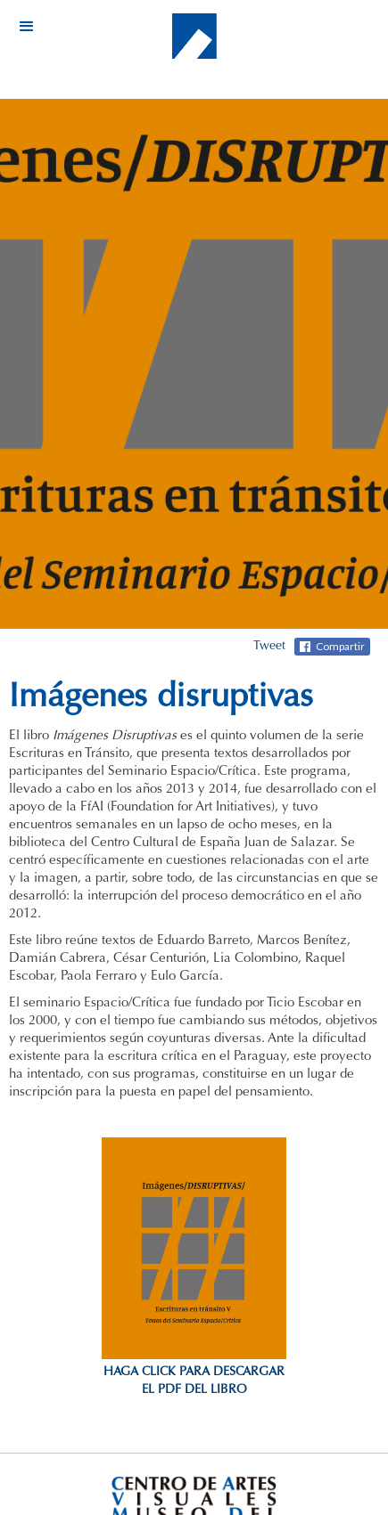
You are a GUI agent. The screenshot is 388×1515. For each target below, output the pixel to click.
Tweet (269, 646)
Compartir (340, 646)
